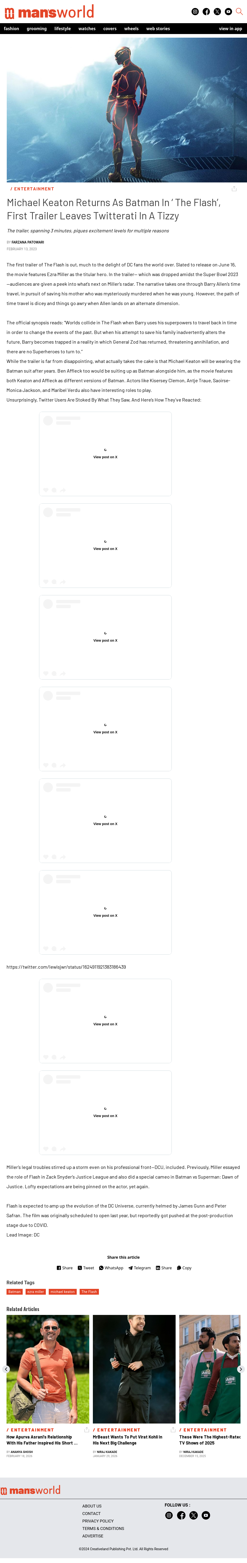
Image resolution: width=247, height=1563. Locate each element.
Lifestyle (63, 28)
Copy (184, 1268)
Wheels (131, 28)
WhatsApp (111, 1268)
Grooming (37, 28)
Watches (87, 28)
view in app (230, 28)
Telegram (139, 1268)
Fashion (11, 28)
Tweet (85, 1268)
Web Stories (158, 28)
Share (64, 1268)
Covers (110, 28)
